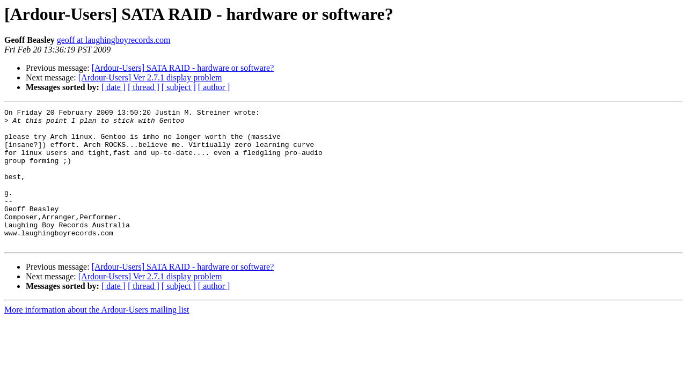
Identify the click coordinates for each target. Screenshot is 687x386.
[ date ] (113, 87)
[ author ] (214, 87)
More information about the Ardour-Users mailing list (96, 337)
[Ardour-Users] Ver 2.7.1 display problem (150, 77)
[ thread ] (143, 87)
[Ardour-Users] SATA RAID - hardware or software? (183, 67)
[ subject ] (179, 87)
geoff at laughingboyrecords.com (114, 39)
